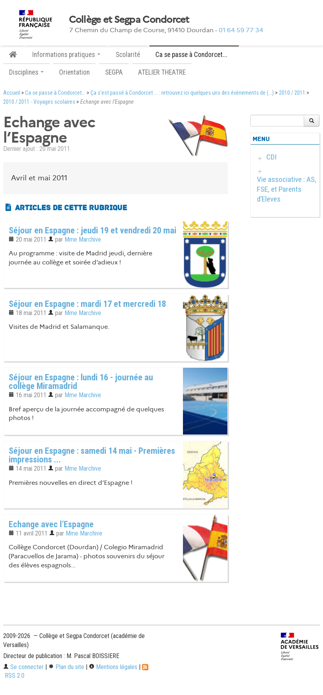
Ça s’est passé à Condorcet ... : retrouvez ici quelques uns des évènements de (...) (182, 93)
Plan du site (66, 667)
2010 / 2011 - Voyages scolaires (39, 102)
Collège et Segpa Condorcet (129, 20)
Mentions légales (113, 667)
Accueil (11, 93)
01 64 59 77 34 (241, 30)
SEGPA (114, 72)
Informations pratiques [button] (66, 55)
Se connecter (23, 667)
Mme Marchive (83, 239)
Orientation (74, 72)
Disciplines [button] (26, 72)
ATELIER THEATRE (162, 72)
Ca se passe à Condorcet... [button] (194, 55)
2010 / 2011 (292, 93)
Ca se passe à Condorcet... (55, 93)
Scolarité (128, 55)
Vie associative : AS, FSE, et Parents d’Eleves (286, 189)
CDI (271, 156)
